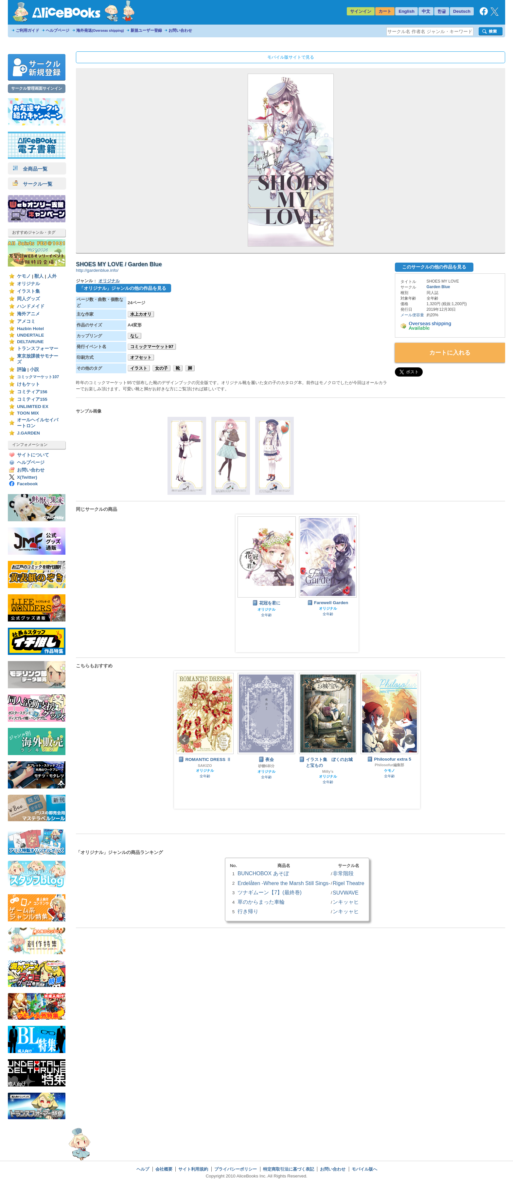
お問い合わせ (180, 30)
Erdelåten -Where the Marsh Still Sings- (284, 883)
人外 (52, 276)
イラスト (138, 368)
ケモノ (24, 276)
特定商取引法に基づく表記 (288, 1169)
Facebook (27, 483)
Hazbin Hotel (30, 328)
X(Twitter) (27, 477)
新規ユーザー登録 (146, 30)
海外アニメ (28, 313)
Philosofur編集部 (389, 765)
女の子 (161, 368)
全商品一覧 (30, 169)
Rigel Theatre (348, 883)
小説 (34, 369)
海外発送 (100, 30)
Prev (184, 739)
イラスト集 (28, 291)
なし (134, 335)
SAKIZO (205, 766)
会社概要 (163, 1169)
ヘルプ (142, 1169)
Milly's (327, 771)
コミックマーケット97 (151, 346)
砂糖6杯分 (266, 766)
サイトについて (33, 455)
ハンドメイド (30, 306)
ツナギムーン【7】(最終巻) (270, 892)
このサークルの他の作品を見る (434, 266)
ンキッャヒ (346, 902)
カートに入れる (449, 352)
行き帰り (248, 911)
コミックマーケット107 (38, 377)
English (406, 11)
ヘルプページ (57, 30)
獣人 (39, 276)
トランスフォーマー (37, 348)
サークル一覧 (32, 184)
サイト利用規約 (193, 1169)
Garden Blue (438, 287)
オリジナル (28, 283)
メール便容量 (412, 315)
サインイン (360, 11)
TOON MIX (28, 413)
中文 (426, 11)
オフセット (140, 357)
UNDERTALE (30, 335)
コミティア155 (32, 399)
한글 (441, 11)
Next (410, 739)
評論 (21, 369)
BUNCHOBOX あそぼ (263, 873)
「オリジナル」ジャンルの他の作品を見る (122, 288)
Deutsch (461, 11)
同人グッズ (28, 298)
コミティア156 (32, 391)
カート (385, 11)
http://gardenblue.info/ (97, 270)
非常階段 (343, 873)
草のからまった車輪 (261, 902)
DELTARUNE (30, 341)
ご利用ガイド (27, 30)
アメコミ (26, 321)
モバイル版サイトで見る (290, 57)
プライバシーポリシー (235, 1169)
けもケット (28, 384)
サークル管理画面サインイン (36, 88)
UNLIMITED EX (32, 406)
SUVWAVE (346, 893)
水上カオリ (140, 314)
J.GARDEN (28, 433)
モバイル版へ (364, 1169)
